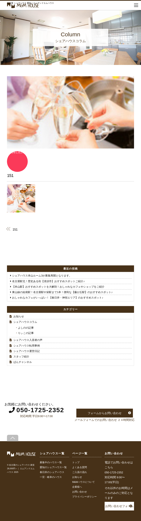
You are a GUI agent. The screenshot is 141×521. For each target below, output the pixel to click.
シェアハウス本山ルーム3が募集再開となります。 (42, 275)
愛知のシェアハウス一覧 (53, 467)
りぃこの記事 (26, 332)
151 (10, 175)
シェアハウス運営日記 (26, 351)
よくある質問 (79, 467)
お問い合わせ (79, 492)
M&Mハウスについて (83, 482)
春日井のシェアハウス (52, 472)
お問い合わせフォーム (119, 506)
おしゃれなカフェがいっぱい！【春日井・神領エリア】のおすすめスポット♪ (57, 297)
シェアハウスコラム (25, 321)
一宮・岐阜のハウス (51, 477)
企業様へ (77, 487)
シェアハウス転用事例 (26, 345)
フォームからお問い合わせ (105, 413)
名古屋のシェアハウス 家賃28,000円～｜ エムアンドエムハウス (20, 468)
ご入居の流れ (79, 472)
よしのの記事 (26, 327)
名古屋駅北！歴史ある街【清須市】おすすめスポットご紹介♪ (48, 281)
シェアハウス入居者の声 (27, 339)
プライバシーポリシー (84, 496)
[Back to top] (12, 438)
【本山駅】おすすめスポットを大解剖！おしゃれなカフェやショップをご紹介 (58, 286)
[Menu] (136, 5)
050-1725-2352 (40, 410)
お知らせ (18, 316)
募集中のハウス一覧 (51, 462)
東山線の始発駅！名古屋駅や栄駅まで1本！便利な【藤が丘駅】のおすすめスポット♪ (62, 292)
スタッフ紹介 (21, 356)
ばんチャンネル (22, 361)
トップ (76, 462)
